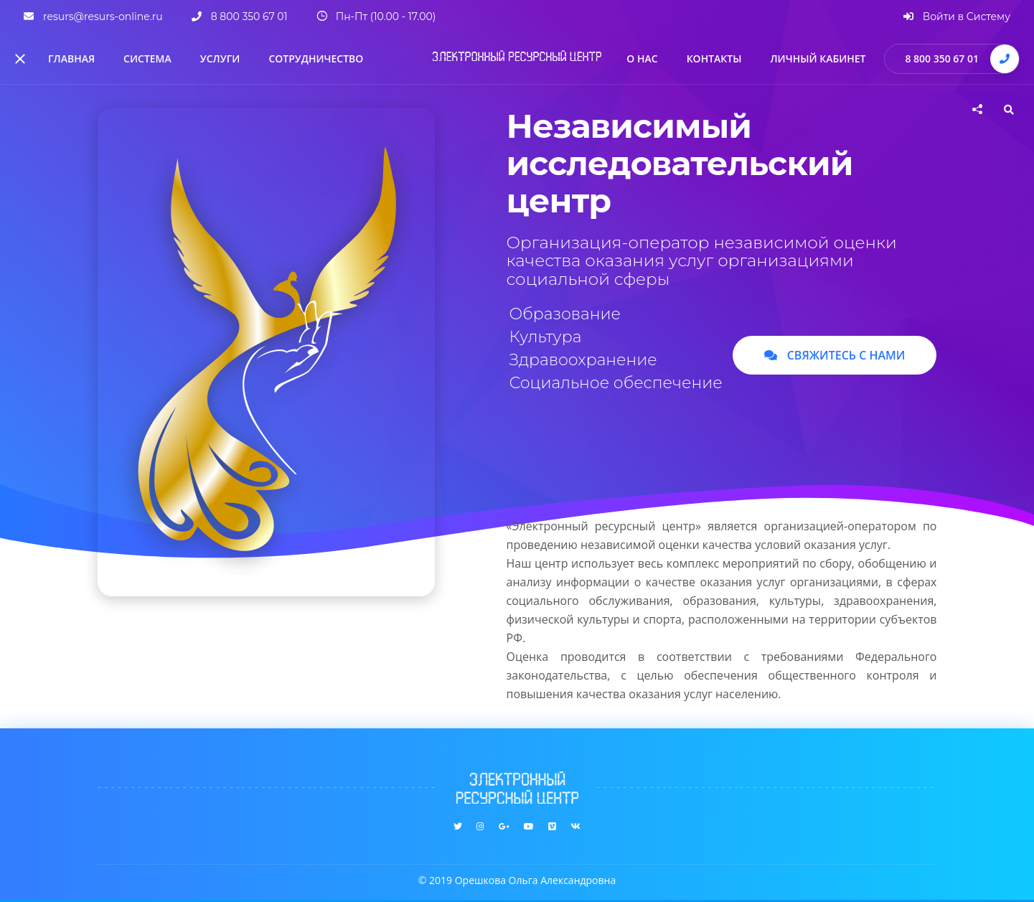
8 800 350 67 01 (942, 58)
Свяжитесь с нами (835, 355)
